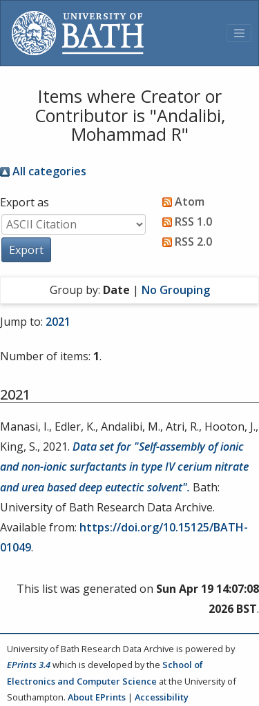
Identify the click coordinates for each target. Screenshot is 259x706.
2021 (58, 321)
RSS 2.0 (184, 241)
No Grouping (176, 289)
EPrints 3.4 (28, 664)
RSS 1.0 (184, 221)
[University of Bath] (78, 33)
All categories (43, 171)
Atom (180, 201)
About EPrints (97, 697)
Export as (24, 202)
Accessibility (162, 697)
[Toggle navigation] (239, 33)
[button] (26, 249)
